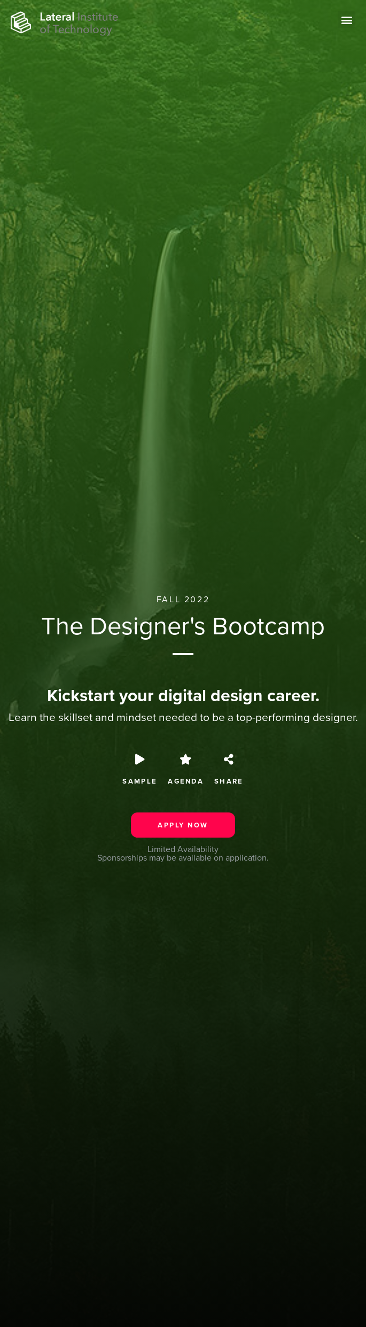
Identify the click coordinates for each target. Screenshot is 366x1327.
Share (229, 781)
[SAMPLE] (140, 759)
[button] (346, 19)
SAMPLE (139, 781)
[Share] (228, 759)
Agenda (186, 781)
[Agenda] (186, 759)
